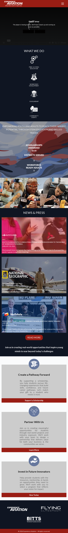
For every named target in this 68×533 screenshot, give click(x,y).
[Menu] (62, 3)
